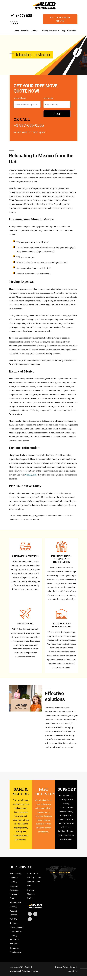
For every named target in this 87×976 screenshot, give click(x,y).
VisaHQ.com (30, 475)
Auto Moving (15, 873)
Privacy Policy (62, 967)
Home (16, 31)
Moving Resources (50, 31)
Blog (63, 31)
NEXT (57, 114)
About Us (25, 31)
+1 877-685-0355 (29, 125)
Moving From (20, 98)
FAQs (29, 898)
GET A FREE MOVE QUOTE (60, 19)
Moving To (48, 98)
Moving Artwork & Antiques (14, 940)
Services (35, 31)
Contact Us (71, 31)
